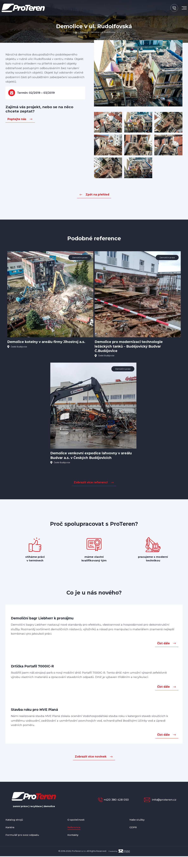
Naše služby (137, 820)
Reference (84, 32)
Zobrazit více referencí (91, 483)
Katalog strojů (15, 820)
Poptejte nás (16, 119)
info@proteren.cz (162, 800)
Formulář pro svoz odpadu (24, 835)
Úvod (75, 32)
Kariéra (11, 828)
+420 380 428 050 (109, 800)
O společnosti (77, 820)
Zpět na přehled (97, 194)
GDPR (133, 828)
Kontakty (73, 835)
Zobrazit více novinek (91, 757)
